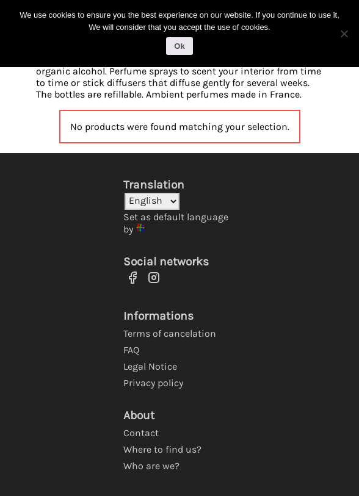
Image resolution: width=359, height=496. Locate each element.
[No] (344, 33)
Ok (179, 46)
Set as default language (175, 217)
